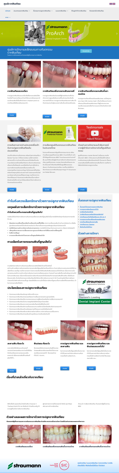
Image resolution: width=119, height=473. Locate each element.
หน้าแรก (7, 11)
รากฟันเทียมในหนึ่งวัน (86, 205)
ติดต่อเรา (107, 459)
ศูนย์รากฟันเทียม (12, 3)
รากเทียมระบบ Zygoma (87, 217)
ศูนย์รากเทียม (82, 456)
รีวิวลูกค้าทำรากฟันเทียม (77, 11)
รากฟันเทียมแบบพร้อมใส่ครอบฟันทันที (92, 208)
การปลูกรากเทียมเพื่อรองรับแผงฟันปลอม (92, 212)
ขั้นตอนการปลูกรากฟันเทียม (42, 11)
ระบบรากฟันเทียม (61, 11)
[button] (2, 27)
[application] (29, 11)
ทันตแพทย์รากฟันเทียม (95, 11)
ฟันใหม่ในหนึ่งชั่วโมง (86, 220)
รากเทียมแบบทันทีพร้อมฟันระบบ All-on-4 (93, 210)
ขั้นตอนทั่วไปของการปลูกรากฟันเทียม (91, 200)
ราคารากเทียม (103, 456)
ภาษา (107, 11)
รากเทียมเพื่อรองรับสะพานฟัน (89, 215)
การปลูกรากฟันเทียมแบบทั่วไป (89, 203)
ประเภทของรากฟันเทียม (21, 11)
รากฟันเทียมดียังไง (84, 459)
